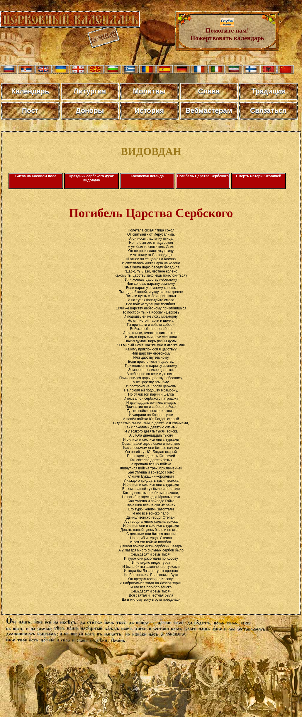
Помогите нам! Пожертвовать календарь (227, 31)
